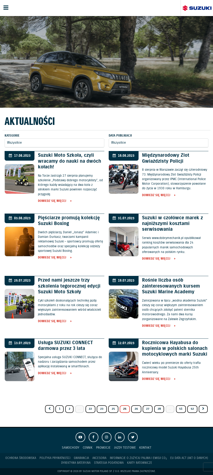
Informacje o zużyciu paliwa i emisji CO (138, 458)
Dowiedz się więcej (52, 201)
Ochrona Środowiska (20, 458)
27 (147, 409)
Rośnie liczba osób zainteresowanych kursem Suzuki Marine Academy (171, 286)
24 (113, 409)
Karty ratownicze (139, 463)
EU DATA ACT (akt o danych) (189, 458)
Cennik (88, 447)
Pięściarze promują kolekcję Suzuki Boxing (69, 221)
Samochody (70, 447)
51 (180, 409)
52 (192, 409)
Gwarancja (81, 458)
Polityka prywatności (55, 458)
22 (90, 409)
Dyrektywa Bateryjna (76, 463)
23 (101, 409)
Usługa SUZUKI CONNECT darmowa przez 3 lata (65, 346)
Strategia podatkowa (109, 463)
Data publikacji (120, 136)
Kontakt (145, 447)
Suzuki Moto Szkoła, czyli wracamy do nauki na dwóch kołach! (69, 161)
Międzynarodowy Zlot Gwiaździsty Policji (165, 158)
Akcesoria (99, 458)
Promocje (103, 447)
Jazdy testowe (125, 447)
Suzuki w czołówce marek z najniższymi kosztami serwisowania (172, 224)
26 (136, 409)
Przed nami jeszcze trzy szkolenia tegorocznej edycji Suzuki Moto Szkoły (69, 286)
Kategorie (12, 136)
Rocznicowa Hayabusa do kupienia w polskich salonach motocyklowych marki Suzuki (174, 348)
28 (159, 409)
